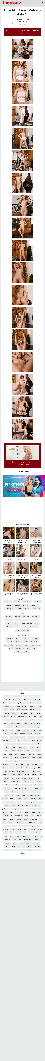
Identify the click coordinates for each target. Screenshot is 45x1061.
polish (12, 805)
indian (37, 761)
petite (36, 23)
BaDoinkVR (17, 601)
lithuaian (24, 778)
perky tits (31, 23)
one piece (30, 795)
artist (14, 699)
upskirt (13, 846)
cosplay (7, 733)
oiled (23, 795)
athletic (30, 699)
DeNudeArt (9, 620)
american (26, 696)
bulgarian (17, 720)
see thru (33, 812)
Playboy (18, 630)
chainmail (26, 723)
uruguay (20, 846)
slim (4, 822)
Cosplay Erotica (27, 601)
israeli (22, 764)
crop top (29, 733)
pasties (13, 802)
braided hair (21, 716)
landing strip (20, 771)
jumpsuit (12, 768)
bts (11, 720)
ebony (33, 740)
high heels (18, 757)
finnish (38, 744)
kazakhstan (20, 768)
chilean (17, 726)
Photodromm (33, 627)
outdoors (4, 798)
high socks (26, 757)
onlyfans (37, 795)
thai (29, 836)
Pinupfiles (25, 605)
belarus (18, 706)
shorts (4, 819)
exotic (21, 744)
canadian (39, 720)
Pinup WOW (34, 605)
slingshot (18, 822)
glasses (27, 750)
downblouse (6, 740)
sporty (23, 826)
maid (18, 781)
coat (12, 730)
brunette (5, 720)
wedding (28, 850)
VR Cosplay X (36, 608)
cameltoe (31, 720)
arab (38, 696)
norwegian (37, 791)
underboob (36, 843)
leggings (27, 774)
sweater (25, 829)
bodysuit (32, 713)
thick (34, 836)
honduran (8, 761)
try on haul (37, 839)
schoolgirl (18, 812)
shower (11, 819)
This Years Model (31, 648)
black (18, 709)
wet (35, 850)
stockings (5, 829)
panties (40, 798)
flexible (20, 747)
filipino (32, 744)
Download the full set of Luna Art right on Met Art (22, 32)
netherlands (14, 791)
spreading (30, 826)
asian (19, 699)
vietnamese (8, 850)
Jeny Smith (18, 645)
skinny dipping (33, 819)
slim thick (10, 822)
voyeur (15, 850)
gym (16, 754)
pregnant (37, 805)
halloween (31, 754)
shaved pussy (22, 24)
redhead (21, 809)
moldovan (14, 788)
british (40, 716)
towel (14, 839)
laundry (4, 774)
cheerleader (9, 726)
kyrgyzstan (7, 771)
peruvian (33, 802)
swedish (32, 829)
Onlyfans (11, 648)
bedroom (38, 703)
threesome (7, 839)
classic (30, 726)
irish (17, 764)
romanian (33, 809)
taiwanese (18, 833)
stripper (13, 829)
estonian (39, 740)
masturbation (6, 785)
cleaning (36, 726)
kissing (33, 768)
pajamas (19, 798)
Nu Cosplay (17, 605)
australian (37, 699)
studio (19, 829)
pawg (19, 802)
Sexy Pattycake (20, 648)
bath (26, 703)
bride (35, 716)
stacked (38, 826)
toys (20, 839)
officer (17, 795)
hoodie (23, 761)
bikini (6, 709)
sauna (11, 812)
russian (40, 23)
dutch (19, 740)
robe (27, 809)
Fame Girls (8, 623)
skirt (41, 819)
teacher (19, 836)
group (10, 754)
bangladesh (19, 703)
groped (4, 754)
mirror (40, 785)
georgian (13, 750)
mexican (29, 785)
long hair (31, 778)
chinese (23, 726)
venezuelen (37, 846)
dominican (39, 737)
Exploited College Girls (13, 641)
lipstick (17, 778)
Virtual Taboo (19, 608)
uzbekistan (28, 846)
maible (13, 781)
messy (22, 785)
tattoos (12, 836)
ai (12, 696)
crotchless (37, 733)
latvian (39, 771)
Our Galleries (26, 19)
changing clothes (35, 723)
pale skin (33, 798)
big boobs (31, 706)
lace (13, 771)
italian (27, 764)
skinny (25, 819)
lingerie (7, 778)
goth (33, 750)
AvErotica (17, 616)
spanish (17, 826)
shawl (26, 815)
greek (38, 750)
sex (11, 815)
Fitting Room (37, 601)
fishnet (6, 747)
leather (20, 774)
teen (24, 836)
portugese (25, 805)
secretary (26, 812)
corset (39, 730)
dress (24, 23)
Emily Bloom (35, 638)
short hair (38, 815)
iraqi (12, 764)
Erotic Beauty (24, 620)
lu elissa (6, 781)
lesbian (40, 774)
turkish (14, 843)
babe (4, 703)
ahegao (7, 696)
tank (25, 833)
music (30, 788)
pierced (7, 805)
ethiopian (7, 744)
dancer (23, 737)
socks (40, 822)
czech (17, 737)
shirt (32, 815)
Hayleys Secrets (8, 645)
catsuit (19, 723)
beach (32, 703)
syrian (11, 833)
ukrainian (28, 843)
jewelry (5, 768)
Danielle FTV (26, 638)
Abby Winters (9, 638)
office (12, 795)
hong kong (16, 761)
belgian (24, 706)
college (18, 730)
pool (18, 805)
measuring (15, 785)
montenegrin (22, 788)
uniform (7, 846)
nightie (30, 791)
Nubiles (38, 645)
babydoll (11, 703)
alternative (18, 696)
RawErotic (26, 630)
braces (13, 716)
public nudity (5, 809)
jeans (41, 764)
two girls (21, 843)
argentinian (7, 699)
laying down (12, 774)
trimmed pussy (28, 839)
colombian (25, 730)
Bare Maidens (7, 601)
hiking (33, 757)
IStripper (9, 605)
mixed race (5, 788)
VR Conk (27, 608)
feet (28, 23)
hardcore (5, 757)
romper (40, 809)
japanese (34, 764)
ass (7, 23)
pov (32, 805)
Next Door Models (29, 645)
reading (14, 809)
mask (31, 781)
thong (40, 836)
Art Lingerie (9, 616)
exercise (15, 744)
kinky (27, 768)
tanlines (38, 833)
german (20, 750)
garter (6, 750)
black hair (24, 709)
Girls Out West (33, 641)
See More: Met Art (22, 472)
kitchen (39, 768)
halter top (39, 754)
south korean (8, 826)
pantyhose (6, 802)
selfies (39, 812)
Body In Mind (25, 616)
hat (12, 757)
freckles (32, 747)
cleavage (5, 730)
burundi (24, 720)
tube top (7, 843)
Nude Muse (25, 627)
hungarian (30, 761)
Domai (16, 620)
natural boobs (38, 788)
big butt (39, 706)
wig (39, 850)
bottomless (16, 23)
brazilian (29, 716)
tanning (5, 836)
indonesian (5, 764)
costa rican (14, 733)
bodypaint (14, 713)
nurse (6, 795)
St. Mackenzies (9, 608)
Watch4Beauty (19, 652)
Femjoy (16, 623)
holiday (39, 757)
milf (35, 785)
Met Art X (9, 627)
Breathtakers (35, 616)
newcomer (22, 791)
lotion (37, 778)
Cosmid (18, 638)
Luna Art (25, 21)
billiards (12, 709)
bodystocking (23, 713)
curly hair (4, 737)
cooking (33, 730)
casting (13, 723)
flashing (13, 747)
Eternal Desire (34, 620)
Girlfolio (37, 623)
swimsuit (39, 829)
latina (33, 771)
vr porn (21, 850)
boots (38, 713)
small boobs (32, 822)
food (25, 747)
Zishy (27, 652)
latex (28, 771)
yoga (22, 853)
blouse (38, 709)
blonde (10, 23)
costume (22, 733)
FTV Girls (24, 641)
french (38, 747)
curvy (11, 737)
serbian (6, 815)
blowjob (7, 713)
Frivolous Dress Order (26, 623)
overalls (12, 798)
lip (12, 778)
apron (32, 696)
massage (38, 781)
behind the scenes (8, 706)
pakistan (26, 798)
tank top (31, 833)
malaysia (25, 781)
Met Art (17, 627)
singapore (18, 819)
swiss (5, 833)
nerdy (6, 791)
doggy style (31, 737)
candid (21, 23)
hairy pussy (23, 754)
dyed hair (26, 740)
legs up (34, 774)
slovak (25, 822)
